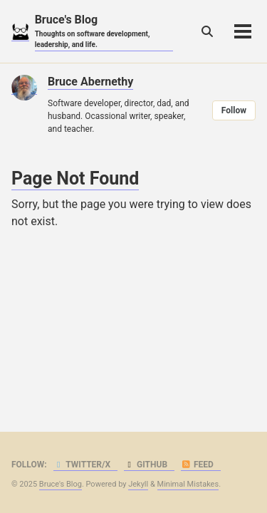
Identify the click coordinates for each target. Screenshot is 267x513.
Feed (197, 465)
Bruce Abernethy (90, 81)
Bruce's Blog (104, 31)
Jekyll (138, 484)
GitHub (145, 465)
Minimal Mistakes (188, 484)
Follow (233, 110)
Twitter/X (82, 465)
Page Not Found (75, 178)
